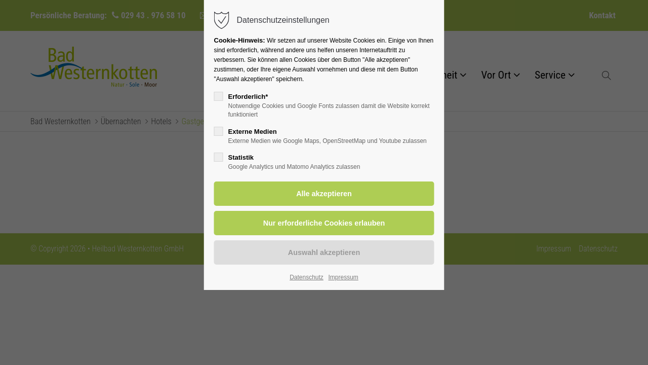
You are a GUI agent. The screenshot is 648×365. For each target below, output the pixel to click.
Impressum (343, 277)
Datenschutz (306, 277)
